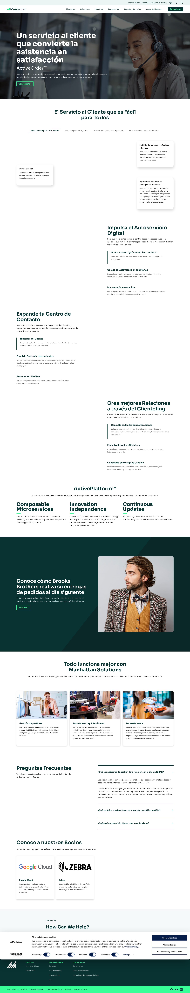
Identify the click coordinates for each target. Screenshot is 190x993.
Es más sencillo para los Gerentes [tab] (144, 130)
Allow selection (169, 978)
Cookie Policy (131, 980)
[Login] (176, 2)
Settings (126, 988)
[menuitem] (70, 9)
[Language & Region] (170, 2)
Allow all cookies (169, 971)
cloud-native (39, 495)
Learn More (153, 495)
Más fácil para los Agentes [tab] (76, 130)
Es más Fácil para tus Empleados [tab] (108, 130)
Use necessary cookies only (169, 985)
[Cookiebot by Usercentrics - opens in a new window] (16, 988)
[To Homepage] (11, 964)
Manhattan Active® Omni (72, 598)
